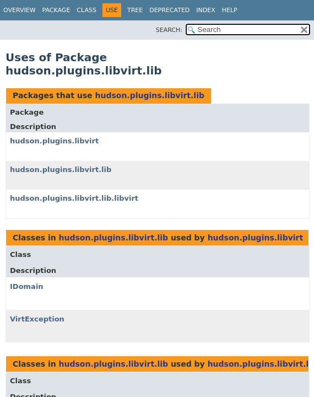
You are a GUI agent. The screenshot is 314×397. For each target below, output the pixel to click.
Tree (135, 10)
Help (229, 10)
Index (205, 10)
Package (56, 10)
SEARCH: (169, 30)
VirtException (37, 319)
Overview (19, 10)
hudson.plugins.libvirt (54, 141)
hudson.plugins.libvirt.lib (149, 95)
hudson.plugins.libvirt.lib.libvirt (74, 198)
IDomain (27, 286)
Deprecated (169, 10)
